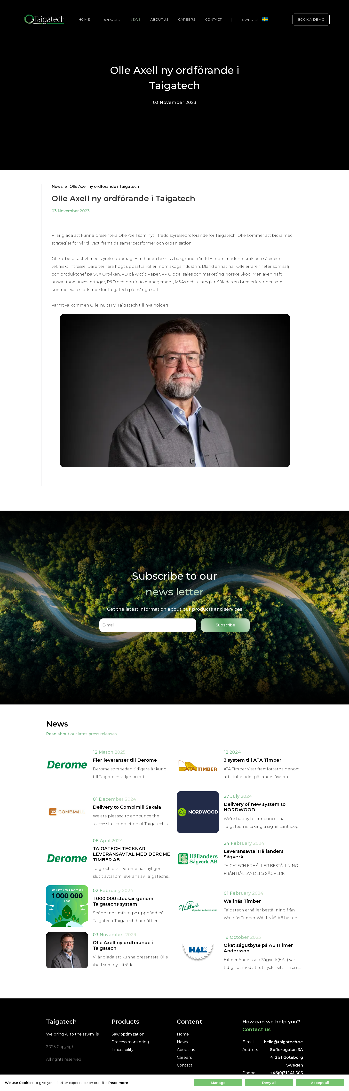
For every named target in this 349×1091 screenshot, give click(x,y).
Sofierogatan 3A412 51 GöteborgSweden (286, 1057)
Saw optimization (127, 1034)
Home (84, 19)
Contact (213, 19)
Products (110, 19)
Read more (118, 1083)
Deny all (269, 1083)
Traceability (122, 1049)
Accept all (320, 1083)
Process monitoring (130, 1042)
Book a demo (311, 19)
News (135, 19)
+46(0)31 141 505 (286, 1073)
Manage (218, 1083)
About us (159, 19)
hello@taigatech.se (283, 1042)
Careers (186, 19)
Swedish (255, 19)
